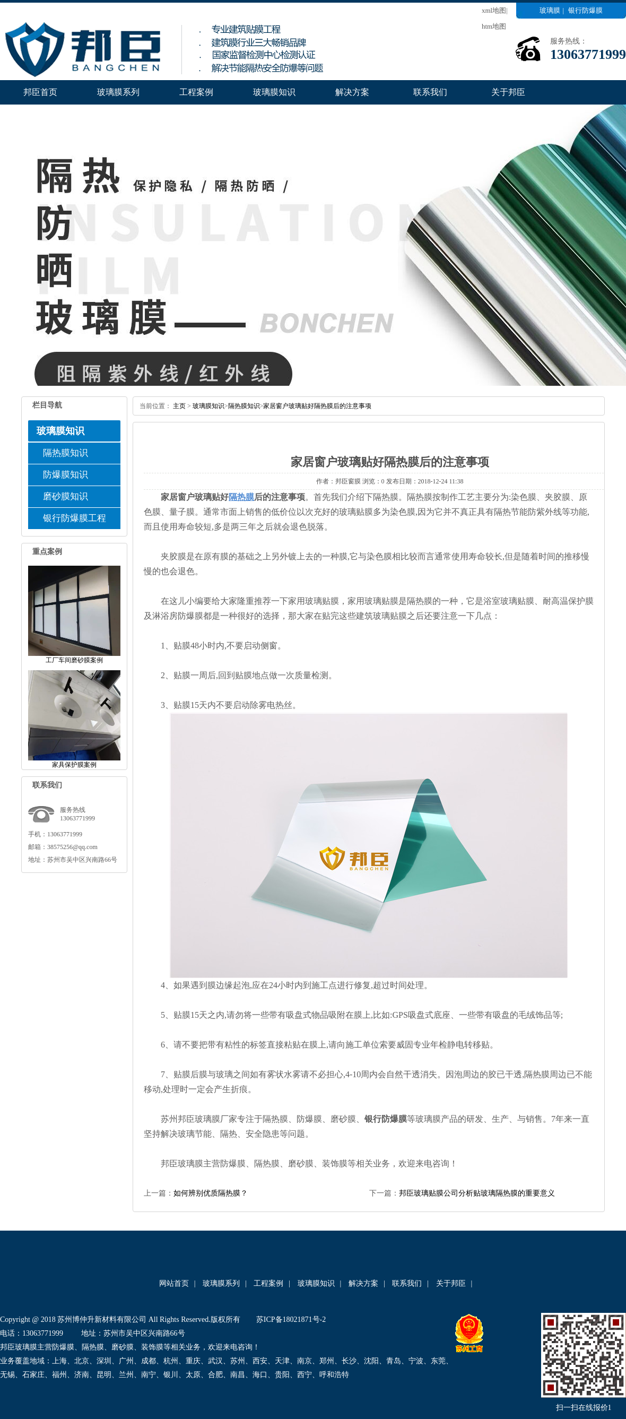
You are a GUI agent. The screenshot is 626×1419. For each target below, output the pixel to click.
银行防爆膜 (585, 10)
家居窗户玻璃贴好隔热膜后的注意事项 (317, 406)
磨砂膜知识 (65, 496)
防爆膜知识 (65, 475)
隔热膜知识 (65, 453)
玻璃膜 (550, 10)
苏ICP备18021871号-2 (291, 1319)
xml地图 (494, 10)
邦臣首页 (40, 92)
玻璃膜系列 (118, 92)
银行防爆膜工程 (74, 518)
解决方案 (352, 92)
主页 (179, 406)
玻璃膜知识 (274, 92)
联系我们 (430, 92)
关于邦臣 (508, 92)
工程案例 (196, 92)
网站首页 (174, 1283)
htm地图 (494, 26)
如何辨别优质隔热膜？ (210, 1193)
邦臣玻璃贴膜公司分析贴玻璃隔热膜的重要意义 (477, 1193)
